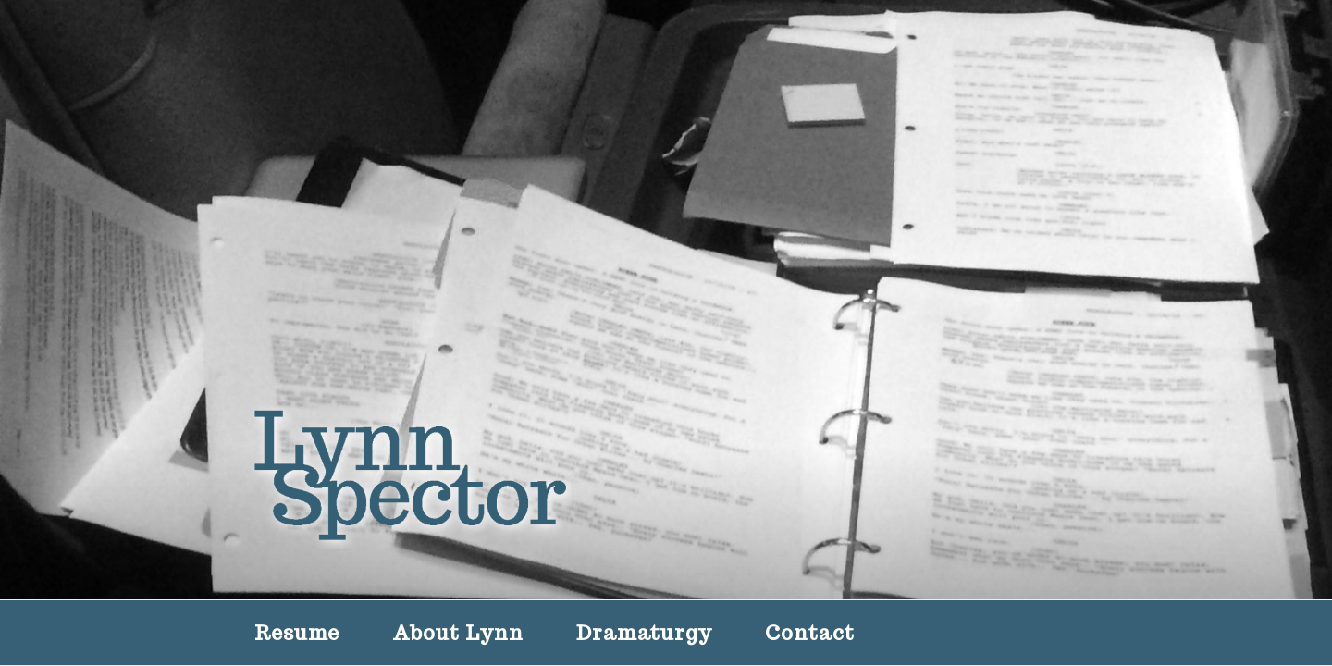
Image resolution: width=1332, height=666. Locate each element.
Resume (296, 633)
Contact (810, 633)
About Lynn (458, 633)
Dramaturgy (644, 633)
